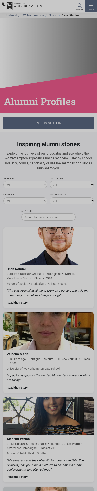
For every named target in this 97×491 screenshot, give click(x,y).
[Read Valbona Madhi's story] (48, 352)
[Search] (79, 6)
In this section (48, 123)
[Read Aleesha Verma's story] (48, 439)
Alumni (52, 15)
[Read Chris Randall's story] (48, 267)
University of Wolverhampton (25, 15)
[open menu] (91, 6)
